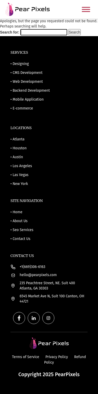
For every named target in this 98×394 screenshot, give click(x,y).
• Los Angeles (21, 166)
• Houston (18, 148)
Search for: (9, 32)
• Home (16, 212)
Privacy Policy (57, 357)
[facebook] (17, 318)
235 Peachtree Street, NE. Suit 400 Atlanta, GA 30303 (47, 286)
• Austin (16, 157)
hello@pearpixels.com (38, 275)
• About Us (18, 221)
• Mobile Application (27, 99)
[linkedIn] (32, 318)
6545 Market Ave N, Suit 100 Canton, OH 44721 (52, 299)
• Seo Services (21, 230)
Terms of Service (26, 357)
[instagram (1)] (47, 318)
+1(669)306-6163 (32, 267)
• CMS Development (26, 72)
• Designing (19, 64)
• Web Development (26, 81)
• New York (19, 184)
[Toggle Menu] (86, 9)
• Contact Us (20, 239)
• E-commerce (21, 108)
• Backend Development (30, 90)
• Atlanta (17, 139)
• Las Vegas (19, 175)
